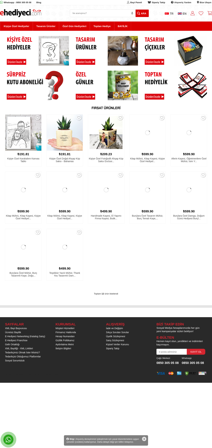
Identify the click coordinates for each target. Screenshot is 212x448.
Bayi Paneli (136, 2)
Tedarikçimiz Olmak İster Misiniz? (22, 352)
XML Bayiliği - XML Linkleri (19, 348)
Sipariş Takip (158, 2)
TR (169, 13)
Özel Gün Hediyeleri (74, 26)
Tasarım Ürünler (46, 26)
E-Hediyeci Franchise (16, 340)
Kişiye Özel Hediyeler (16, 26)
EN (182, 13)
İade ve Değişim (114, 328)
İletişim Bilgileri (63, 348)
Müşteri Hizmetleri (65, 328)
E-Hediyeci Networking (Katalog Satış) (25, 336)
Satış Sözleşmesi (115, 340)
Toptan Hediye (102, 26)
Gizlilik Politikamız (65, 340)
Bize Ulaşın (205, 2)
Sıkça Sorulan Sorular (117, 332)
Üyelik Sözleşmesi (115, 336)
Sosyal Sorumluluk (15, 360)
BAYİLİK (123, 26)
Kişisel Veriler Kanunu (117, 344)
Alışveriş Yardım (182, 2)
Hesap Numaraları (65, 336)
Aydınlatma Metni (65, 344)
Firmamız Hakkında (66, 332)
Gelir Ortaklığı (12, 344)
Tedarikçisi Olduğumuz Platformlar (23, 356)
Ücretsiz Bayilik (13, 332)
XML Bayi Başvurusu (16, 328)
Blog (38, 2)
